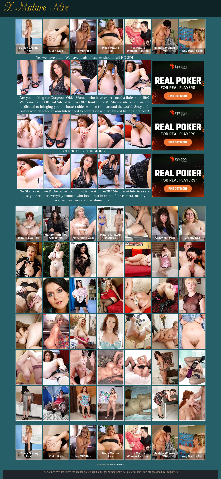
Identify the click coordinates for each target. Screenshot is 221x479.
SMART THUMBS (117, 465)
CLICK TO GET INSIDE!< (84, 151)
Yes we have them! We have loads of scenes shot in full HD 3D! (84, 57)
